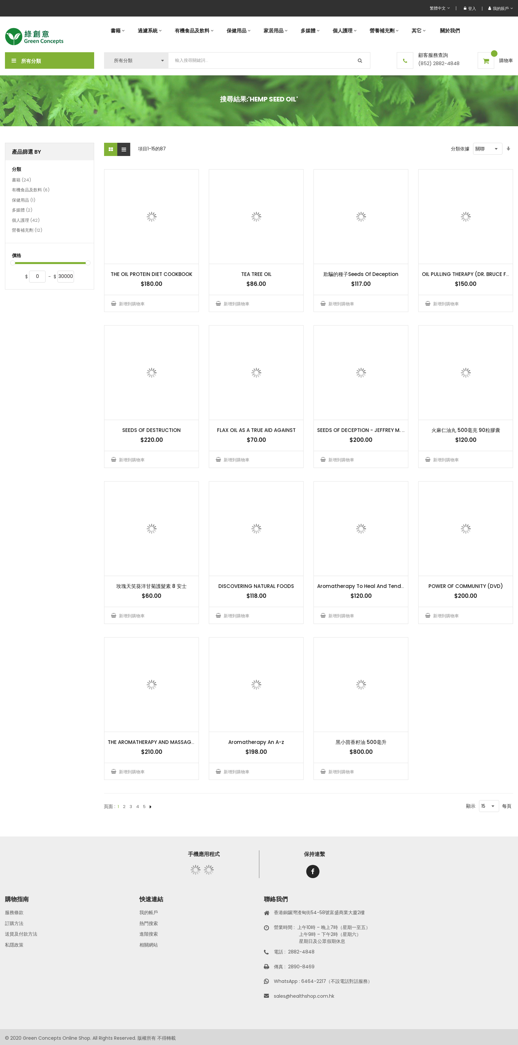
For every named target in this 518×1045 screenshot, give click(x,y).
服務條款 (14, 912)
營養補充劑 (27, 231)
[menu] (308, 31)
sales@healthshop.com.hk (304, 996)
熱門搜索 (148, 923)
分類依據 (460, 148)
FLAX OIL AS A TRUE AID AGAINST (256, 430)
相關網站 (148, 945)
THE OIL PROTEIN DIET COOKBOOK (151, 274)
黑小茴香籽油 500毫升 (361, 742)
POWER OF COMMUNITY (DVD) (465, 586)
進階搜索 (148, 934)
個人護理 (26, 221)
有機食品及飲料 (31, 190)
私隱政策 (14, 945)
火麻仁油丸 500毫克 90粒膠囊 (465, 430)
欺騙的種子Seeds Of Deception (360, 274)
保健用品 (23, 201)
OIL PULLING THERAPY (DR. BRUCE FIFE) (468, 274)
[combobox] (269, 60)
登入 (470, 8)
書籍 (21, 180)
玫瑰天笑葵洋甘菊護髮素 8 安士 (151, 586)
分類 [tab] (16, 169)
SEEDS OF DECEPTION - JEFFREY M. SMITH (367, 430)
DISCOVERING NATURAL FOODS (256, 586)
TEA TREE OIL (256, 274)
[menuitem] (117, 31)
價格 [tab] (16, 255)
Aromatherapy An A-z (256, 742)
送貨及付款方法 (21, 934)
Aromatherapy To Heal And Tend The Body (371, 586)
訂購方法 (14, 923)
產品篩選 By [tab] (26, 152)
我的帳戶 (148, 912)
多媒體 (22, 210)
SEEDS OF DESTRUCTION (151, 430)
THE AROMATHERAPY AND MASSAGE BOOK (158, 742)
